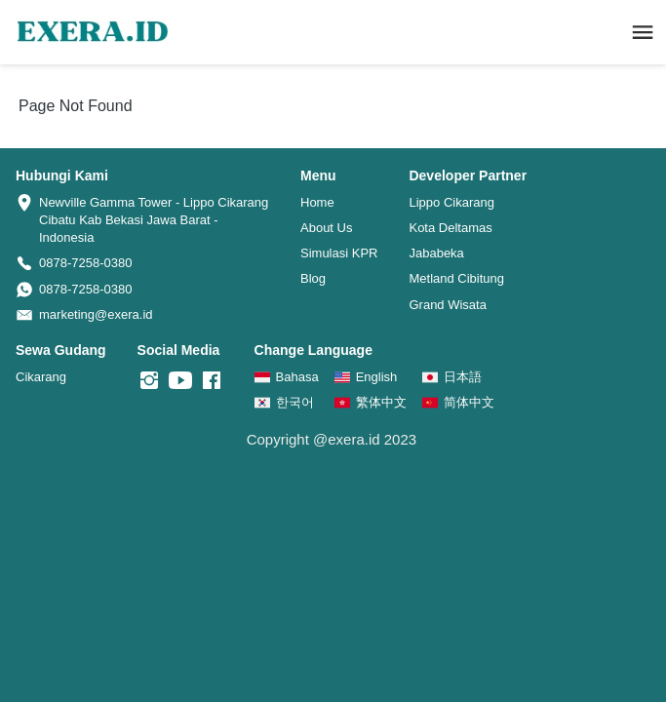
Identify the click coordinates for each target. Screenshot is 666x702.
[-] (149, 381)
